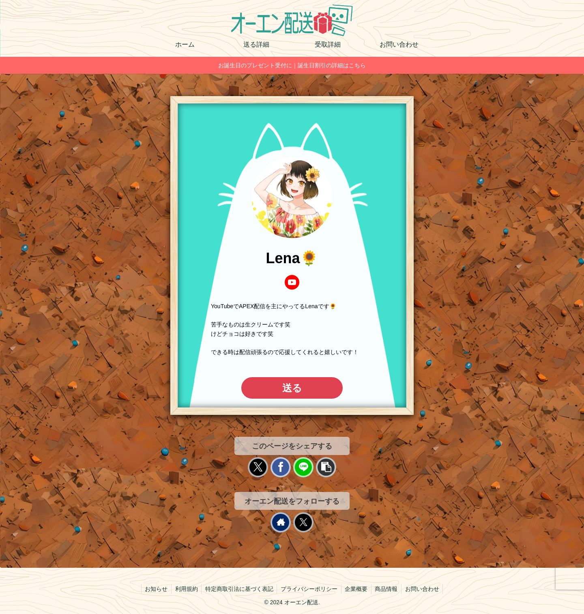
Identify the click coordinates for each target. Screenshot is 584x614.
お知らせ (153, 589)
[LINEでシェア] (303, 467)
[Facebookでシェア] (281, 467)
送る (292, 387)
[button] (326, 467)
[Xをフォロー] (303, 522)
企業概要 (357, 589)
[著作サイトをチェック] (281, 522)
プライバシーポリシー (309, 589)
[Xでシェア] (258, 467)
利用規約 (184, 589)
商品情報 (388, 589)
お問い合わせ (425, 589)
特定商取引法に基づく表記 (238, 589)
